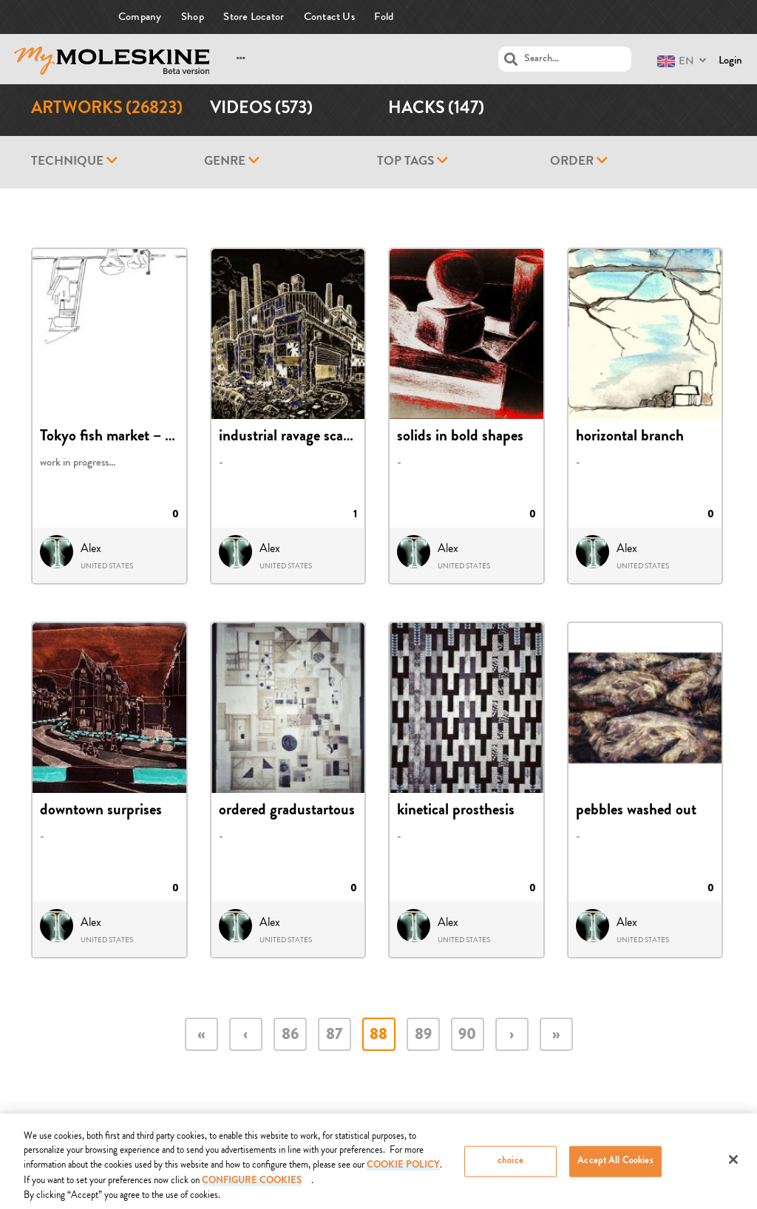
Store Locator (253, 16)
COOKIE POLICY (403, 1171)
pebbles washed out (636, 811)
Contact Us (329, 16)
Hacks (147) (436, 109)
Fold (383, 16)
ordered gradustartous (287, 811)
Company (140, 16)
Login (730, 60)
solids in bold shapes (460, 437)
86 (290, 1035)
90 (467, 1035)
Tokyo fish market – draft (117, 437)
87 (334, 1035)
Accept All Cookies (615, 1166)
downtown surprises (101, 811)
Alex (91, 548)
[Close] (733, 1164)
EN (675, 61)
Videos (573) (261, 109)
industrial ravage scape (288, 437)
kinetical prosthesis (456, 811)
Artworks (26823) (107, 109)
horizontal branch (630, 437)
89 (423, 1035)
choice (510, 1166)
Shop (192, 16)
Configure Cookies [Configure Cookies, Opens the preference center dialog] (252, 1187)
